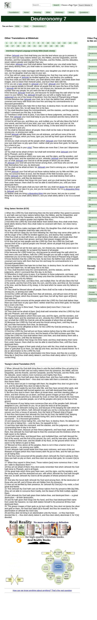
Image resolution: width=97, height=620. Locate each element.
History (71, 12)
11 (53, 43)
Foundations (13, 12)
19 (24, 46)
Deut (26, 26)
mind (29, 147)
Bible (48, 12)
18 (18, 46)
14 (70, 43)
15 (75, 43)
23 (46, 46)
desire (62, 187)
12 (59, 43)
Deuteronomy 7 (39, 26)
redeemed (9, 97)
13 (64, 43)
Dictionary (59, 12)
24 (51, 46)
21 (35, 46)
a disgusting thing (71, 189)
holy (20, 84)
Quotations (84, 12)
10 (48, 43)
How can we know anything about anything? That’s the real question (42, 590)
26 (62, 46)
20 (29, 46)
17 (13, 46)
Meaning (37, 12)
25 (57, 46)
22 (40, 46)
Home (26, 12)
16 (7, 46)
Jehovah (15, 55)
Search (56, 5)
